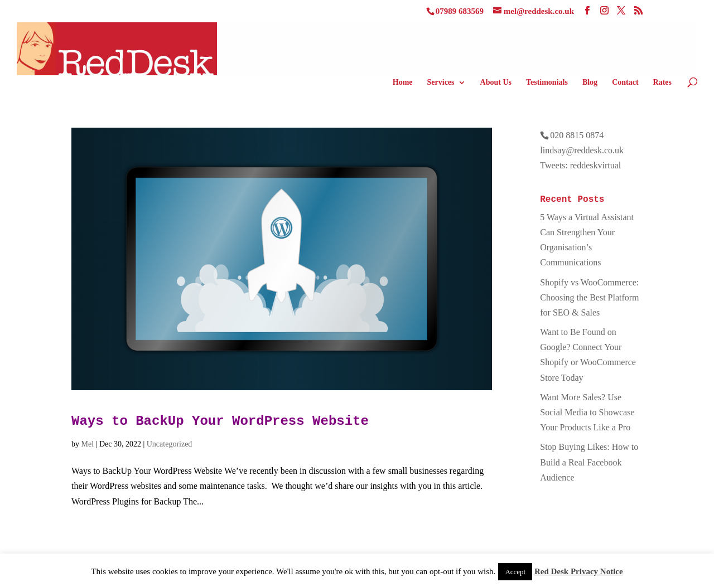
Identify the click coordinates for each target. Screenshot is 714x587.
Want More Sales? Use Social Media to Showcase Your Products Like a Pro (587, 412)
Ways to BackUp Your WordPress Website (220, 421)
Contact (625, 82)
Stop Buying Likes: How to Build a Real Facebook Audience (589, 462)
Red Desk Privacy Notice (578, 571)
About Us (496, 82)
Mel (87, 444)
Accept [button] (515, 571)
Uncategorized (169, 444)
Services (441, 82)
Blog (589, 82)
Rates (662, 82)
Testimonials (547, 82)
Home (403, 82)
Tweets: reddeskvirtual (580, 165)
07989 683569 (460, 11)
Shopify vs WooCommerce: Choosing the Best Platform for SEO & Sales (589, 297)
